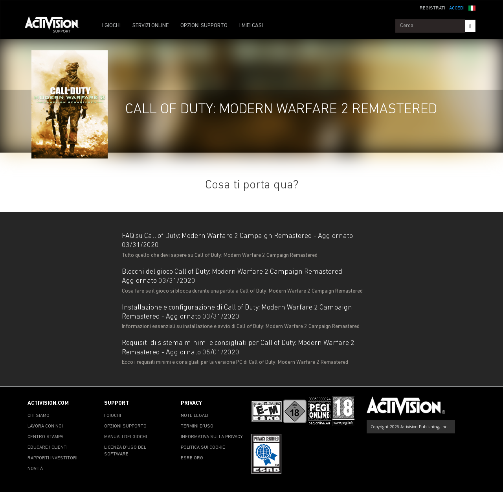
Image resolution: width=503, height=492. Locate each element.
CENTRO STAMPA (45, 437)
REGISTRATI (432, 8)
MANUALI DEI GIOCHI (125, 437)
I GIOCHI (111, 26)
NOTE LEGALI (194, 415)
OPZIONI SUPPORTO (204, 26)
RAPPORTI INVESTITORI (52, 458)
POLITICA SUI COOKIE (203, 447)
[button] (471, 7)
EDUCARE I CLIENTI (48, 447)
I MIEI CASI (251, 26)
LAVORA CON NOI (45, 426)
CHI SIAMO (39, 415)
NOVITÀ (35, 468)
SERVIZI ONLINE (150, 26)
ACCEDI (456, 8)
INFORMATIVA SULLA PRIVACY (212, 437)
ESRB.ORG (192, 458)
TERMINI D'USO (197, 426)
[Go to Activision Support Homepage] (56, 26)
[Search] (470, 26)
